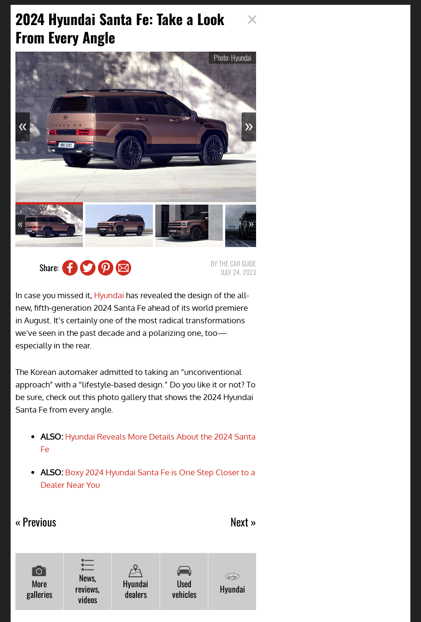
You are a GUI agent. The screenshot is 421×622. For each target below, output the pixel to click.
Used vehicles (184, 582)
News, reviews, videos (87, 582)
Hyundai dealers (135, 582)
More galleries (39, 582)
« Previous (35, 522)
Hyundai (109, 295)
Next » (243, 522)
